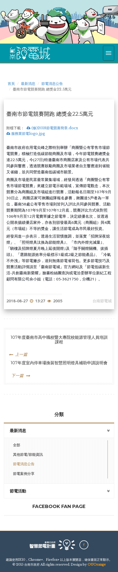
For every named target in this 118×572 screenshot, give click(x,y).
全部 (16, 445)
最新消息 (28, 83)
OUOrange (97, 564)
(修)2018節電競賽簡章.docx (52, 128)
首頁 (11, 83)
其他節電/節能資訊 (28, 454)
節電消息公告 (52, 83)
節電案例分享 (23, 473)
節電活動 (18, 491)
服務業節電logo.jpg (25, 133)
